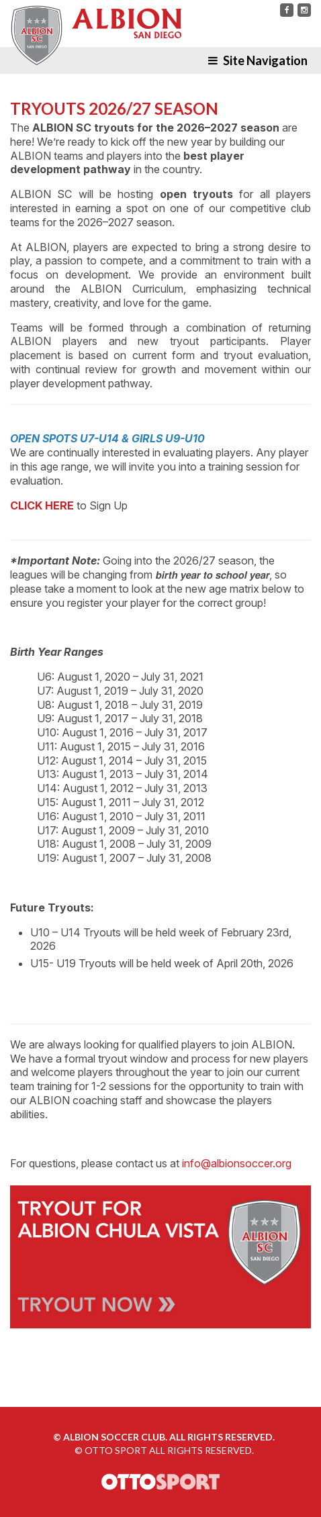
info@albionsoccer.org (236, 1163)
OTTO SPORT (116, 1450)
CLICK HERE (42, 505)
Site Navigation (258, 60)
